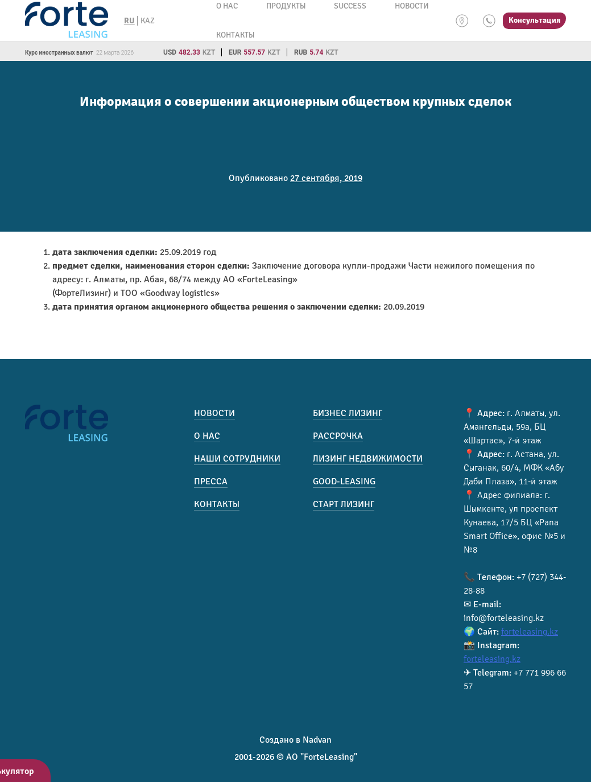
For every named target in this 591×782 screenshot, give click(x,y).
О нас (227, 6)
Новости (412, 6)
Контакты (235, 35)
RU (129, 21)
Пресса (211, 481)
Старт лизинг (343, 504)
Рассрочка (338, 436)
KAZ (147, 21)
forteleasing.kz (529, 631)
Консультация (534, 20)
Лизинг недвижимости (368, 458)
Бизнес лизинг (347, 413)
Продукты (285, 6)
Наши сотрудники (237, 458)
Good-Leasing (344, 481)
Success (350, 6)
